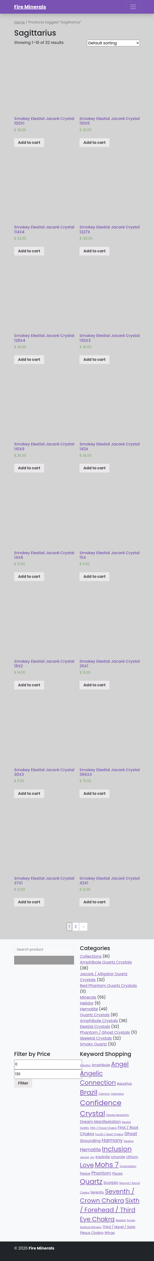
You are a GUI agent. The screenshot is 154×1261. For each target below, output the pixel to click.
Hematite (89, 1009)
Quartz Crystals (95, 1015)
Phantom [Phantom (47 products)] (101, 1173)
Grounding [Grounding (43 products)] (90, 1140)
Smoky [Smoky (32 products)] (131, 1220)
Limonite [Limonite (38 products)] (118, 1157)
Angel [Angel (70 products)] (120, 1064)
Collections (91, 956)
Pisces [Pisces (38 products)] (117, 1173)
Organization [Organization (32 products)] (128, 1166)
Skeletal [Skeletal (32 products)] (121, 1220)
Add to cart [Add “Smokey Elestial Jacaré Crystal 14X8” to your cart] (29, 576)
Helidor (87, 1003)
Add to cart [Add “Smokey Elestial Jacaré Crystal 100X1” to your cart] (29, 142)
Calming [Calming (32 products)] (104, 1094)
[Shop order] (113, 43)
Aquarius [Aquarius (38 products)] (124, 1083)
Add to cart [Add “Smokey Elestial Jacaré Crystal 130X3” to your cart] (94, 359)
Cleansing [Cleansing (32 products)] (117, 1094)
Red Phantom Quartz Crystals (108, 985)
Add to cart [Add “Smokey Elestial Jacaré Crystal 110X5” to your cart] (94, 142)
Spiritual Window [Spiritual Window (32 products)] (91, 1227)
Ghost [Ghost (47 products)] (130, 1134)
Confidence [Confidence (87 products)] (100, 1103)
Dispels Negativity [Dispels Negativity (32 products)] (117, 1115)
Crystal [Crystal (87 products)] (92, 1113)
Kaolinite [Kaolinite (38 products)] (103, 1157)
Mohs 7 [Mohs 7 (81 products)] (106, 1165)
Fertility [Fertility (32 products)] (84, 1128)
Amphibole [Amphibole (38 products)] (101, 1065)
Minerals (88, 997)
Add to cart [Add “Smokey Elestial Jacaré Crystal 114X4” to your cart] (29, 251)
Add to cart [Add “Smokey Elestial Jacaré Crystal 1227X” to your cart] (94, 251)
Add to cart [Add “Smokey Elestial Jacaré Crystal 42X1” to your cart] (94, 902)
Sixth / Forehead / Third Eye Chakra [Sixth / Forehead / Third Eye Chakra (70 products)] (109, 1209)
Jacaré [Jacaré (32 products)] (84, 1157)
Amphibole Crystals (99, 1021)
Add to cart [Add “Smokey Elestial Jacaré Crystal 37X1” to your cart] (29, 902)
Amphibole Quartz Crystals (106, 962)
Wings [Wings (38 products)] (110, 1233)
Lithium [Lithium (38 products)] (132, 1157)
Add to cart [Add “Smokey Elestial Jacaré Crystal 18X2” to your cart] (29, 685)
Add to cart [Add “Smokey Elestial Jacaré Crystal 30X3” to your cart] (29, 793)
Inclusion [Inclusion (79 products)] (117, 1149)
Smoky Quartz (93, 1044)
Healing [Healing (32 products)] (129, 1141)
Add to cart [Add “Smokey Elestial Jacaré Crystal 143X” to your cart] (94, 468)
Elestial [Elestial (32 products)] (126, 1122)
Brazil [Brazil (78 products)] (88, 1092)
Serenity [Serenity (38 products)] (97, 1192)
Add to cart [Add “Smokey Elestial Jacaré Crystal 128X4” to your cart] (29, 359)
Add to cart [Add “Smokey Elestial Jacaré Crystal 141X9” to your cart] (29, 468)
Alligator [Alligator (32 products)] (85, 1065)
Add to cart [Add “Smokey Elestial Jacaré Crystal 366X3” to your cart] (94, 793)
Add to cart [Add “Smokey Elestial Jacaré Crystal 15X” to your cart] (94, 576)
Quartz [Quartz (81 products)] (91, 1181)
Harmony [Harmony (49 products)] (112, 1140)
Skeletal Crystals (96, 1038)
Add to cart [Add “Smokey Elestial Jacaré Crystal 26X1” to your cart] (94, 685)
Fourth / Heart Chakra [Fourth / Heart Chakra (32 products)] (109, 1134)
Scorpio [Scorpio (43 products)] (111, 1182)
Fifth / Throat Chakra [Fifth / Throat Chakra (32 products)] (103, 1128)
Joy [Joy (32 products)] (92, 1157)
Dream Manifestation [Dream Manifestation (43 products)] (100, 1121)
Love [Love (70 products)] (87, 1165)
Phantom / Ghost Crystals (105, 1032)
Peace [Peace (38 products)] (85, 1173)
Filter (23, 1083)
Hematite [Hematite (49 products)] (90, 1149)
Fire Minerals (30, 6)
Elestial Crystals (95, 1026)
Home (19, 22)
